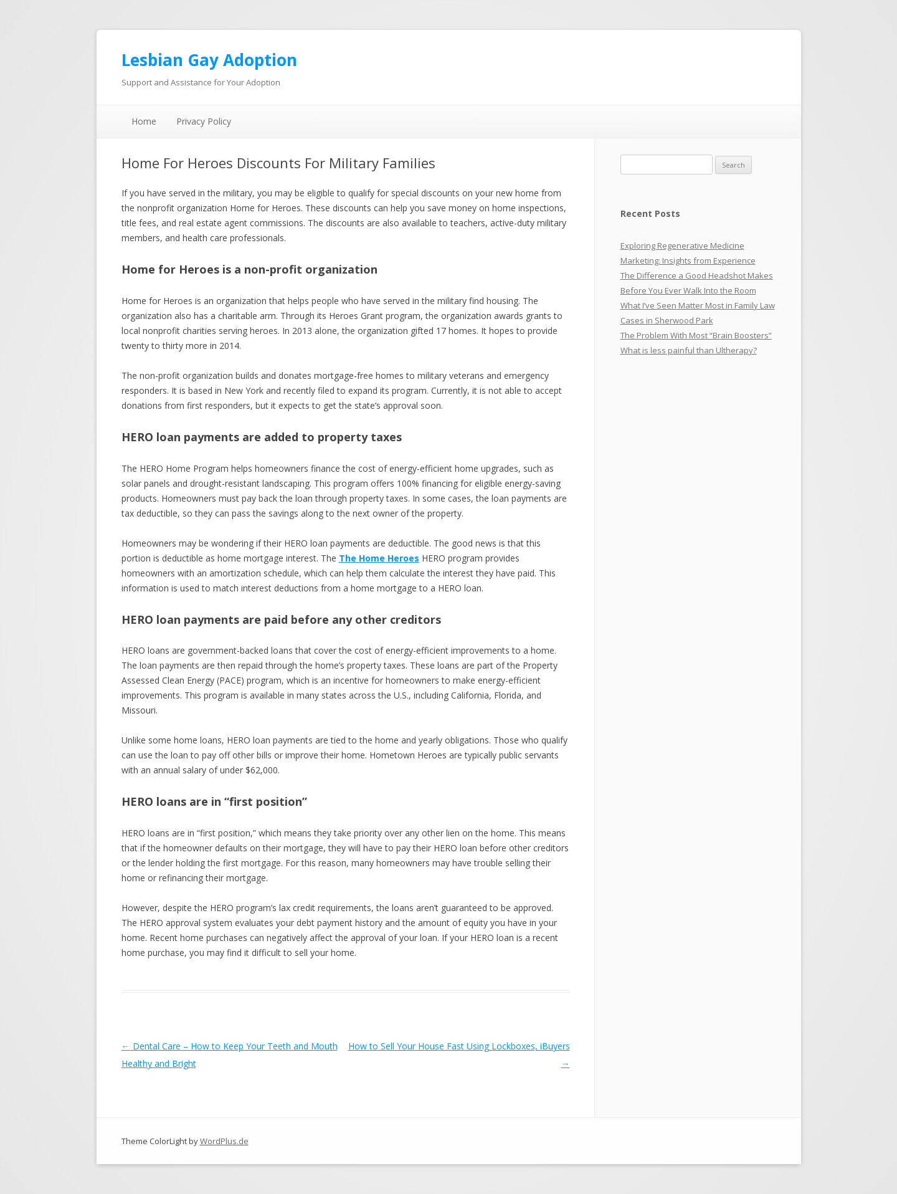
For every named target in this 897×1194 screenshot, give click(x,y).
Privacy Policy (203, 121)
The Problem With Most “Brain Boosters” (696, 335)
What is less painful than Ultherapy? (688, 350)
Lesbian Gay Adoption (209, 60)
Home (143, 121)
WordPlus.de (224, 1141)
